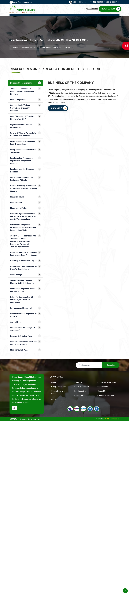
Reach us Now (111, 9)
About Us (78, 382)
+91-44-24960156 (97, 2)
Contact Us (102, 391)
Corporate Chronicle (105, 395)
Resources (78, 395)
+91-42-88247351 (112, 2)
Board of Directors (81, 387)
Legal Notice (102, 387)
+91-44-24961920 (78, 2)
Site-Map (55, 400)
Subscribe (111, 365)
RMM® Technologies (111, 419)
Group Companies (58, 387)
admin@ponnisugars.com (21, 2)
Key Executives (80, 391)
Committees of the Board (58, 392)
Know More (59, 109)
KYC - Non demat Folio (106, 382)
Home (16, 48)
